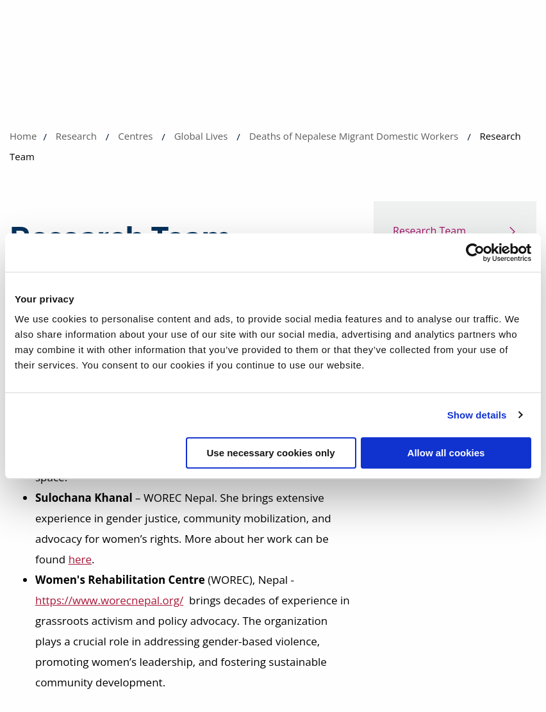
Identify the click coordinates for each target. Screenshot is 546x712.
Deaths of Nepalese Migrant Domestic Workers (354, 135)
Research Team (429, 231)
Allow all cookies (446, 452)
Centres (135, 135)
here (80, 559)
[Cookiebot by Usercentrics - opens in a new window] (475, 252)
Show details (477, 415)
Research (76, 135)
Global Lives (201, 135)
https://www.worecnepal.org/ (109, 600)
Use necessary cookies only (270, 452)
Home (23, 135)
